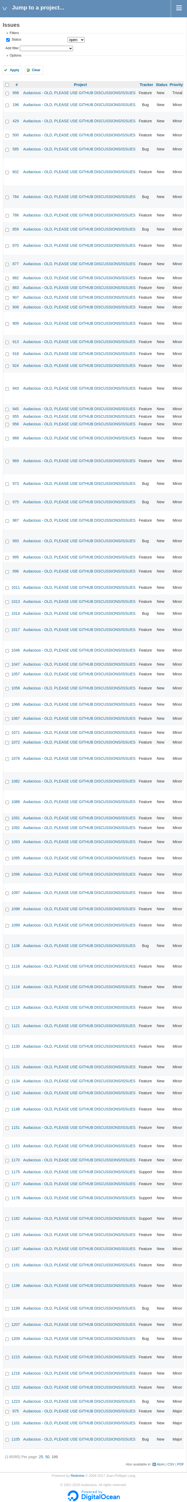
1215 (15, 1357)
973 (15, 483)
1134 (15, 1081)
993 (15, 541)
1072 (15, 742)
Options (15, 55)
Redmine (77, 1476)
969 (15, 461)
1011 (15, 587)
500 (15, 135)
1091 (15, 818)
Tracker (146, 85)
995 (15, 557)
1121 (15, 1026)
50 (47, 1457)
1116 (15, 966)
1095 (15, 858)
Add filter (12, 48)
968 (15, 438)
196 (15, 105)
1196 (15, 1285)
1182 (15, 1218)
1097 (15, 892)
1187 (15, 1249)
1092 (15, 828)
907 (15, 297)
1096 (15, 874)
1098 (15, 909)
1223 (15, 1401)
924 (15, 365)
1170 (15, 1160)
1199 (15, 1308)
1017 (15, 629)
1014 (15, 613)
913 (15, 342)
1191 (15, 1265)
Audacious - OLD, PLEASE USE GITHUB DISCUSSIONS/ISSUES (79, 93)
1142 (15, 1093)
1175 (15, 1172)
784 (15, 197)
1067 (15, 718)
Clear (36, 70)
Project (80, 85)
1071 (15, 732)
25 (41, 1457)
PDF (180, 1464)
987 (15, 520)
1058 (15, 688)
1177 (15, 1184)
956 (15, 424)
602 (15, 172)
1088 (15, 802)
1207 (15, 1324)
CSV (171, 1464)
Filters (14, 33)
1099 (15, 925)
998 (15, 93)
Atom (160, 1464)
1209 (15, 1338)
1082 (15, 781)
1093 (15, 842)
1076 (15, 758)
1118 (15, 987)
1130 (15, 1046)
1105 (15, 1439)
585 (15, 149)
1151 (15, 1127)
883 (15, 287)
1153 (15, 1146)
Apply (14, 70)
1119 (15, 1007)
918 (15, 353)
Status (16, 39)
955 (15, 416)
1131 (15, 1067)
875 (15, 1411)
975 (15, 502)
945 (15, 409)
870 (15, 245)
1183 (15, 1235)
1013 (15, 601)
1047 (15, 664)
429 (15, 121)
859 (15, 229)
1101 (15, 1423)
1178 (15, 1198)
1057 (15, 674)
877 (15, 264)
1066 (15, 704)
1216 (15, 1373)
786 (15, 215)
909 (15, 323)
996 (15, 571)
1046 (15, 650)
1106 (15, 946)
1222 (15, 1387)
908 (15, 307)
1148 (15, 1109)
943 (15, 388)
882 (15, 278)
